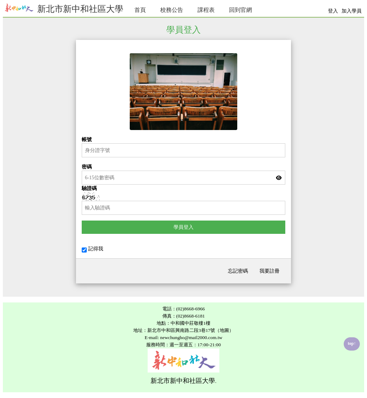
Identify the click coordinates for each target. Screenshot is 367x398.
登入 (333, 11)
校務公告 (171, 10)
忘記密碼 (238, 271)
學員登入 (183, 227)
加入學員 (352, 11)
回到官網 (240, 10)
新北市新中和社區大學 (63, 8)
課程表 (206, 10)
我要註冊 (269, 271)
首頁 (140, 10)
